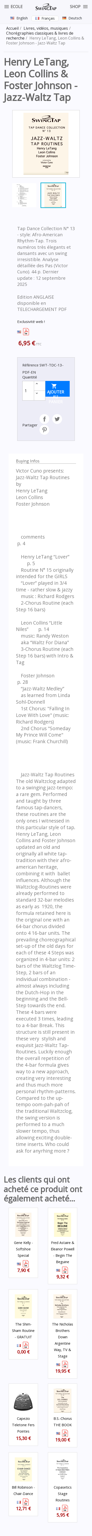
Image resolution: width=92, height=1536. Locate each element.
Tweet (57, 419)
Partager (44, 419)
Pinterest (44, 430)
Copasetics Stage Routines (63, 1493)
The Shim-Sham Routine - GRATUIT (23, 1330)
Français (48, 18)
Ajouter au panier (55, 390)
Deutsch (75, 18)
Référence (30, 365)
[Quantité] (28, 391)
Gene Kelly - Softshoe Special (23, 1249)
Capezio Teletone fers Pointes (23, 1425)
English (22, 18)
